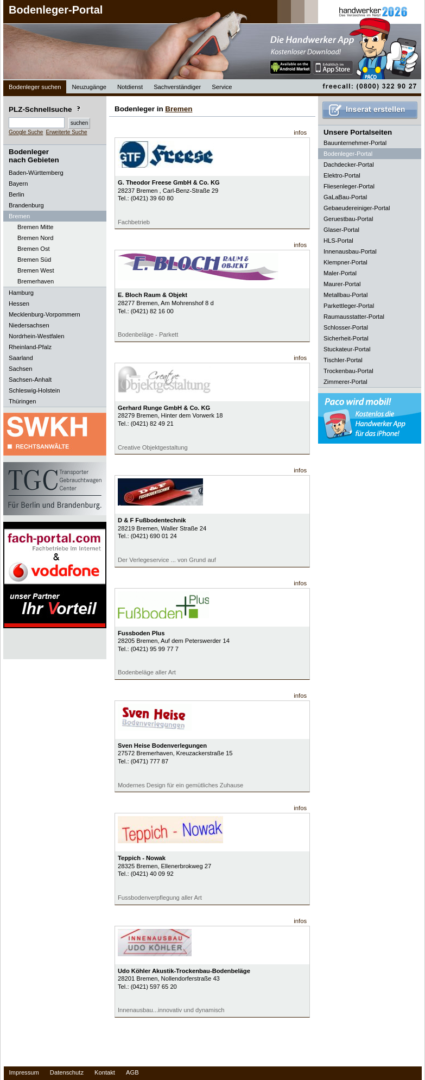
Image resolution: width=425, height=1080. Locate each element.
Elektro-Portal (341, 175)
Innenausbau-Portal (350, 251)
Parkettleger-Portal (348, 305)
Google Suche (26, 132)
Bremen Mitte (35, 227)
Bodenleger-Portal (56, 10)
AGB (132, 1072)
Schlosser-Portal (345, 327)
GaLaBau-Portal (345, 197)
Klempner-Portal (345, 262)
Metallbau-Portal (345, 295)
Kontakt (104, 1072)
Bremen (178, 109)
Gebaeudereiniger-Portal (356, 208)
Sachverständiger (177, 87)
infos (300, 132)
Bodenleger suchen (35, 87)
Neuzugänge (89, 87)
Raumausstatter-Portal (353, 316)
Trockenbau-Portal (348, 371)
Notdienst (130, 87)
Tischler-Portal (343, 360)
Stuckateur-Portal (346, 349)
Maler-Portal (340, 273)
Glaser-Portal (341, 229)
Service (222, 87)
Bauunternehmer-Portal (354, 143)
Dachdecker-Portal (348, 164)
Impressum (24, 1072)
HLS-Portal (338, 240)
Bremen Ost (33, 248)
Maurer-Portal (341, 284)
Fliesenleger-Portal (349, 186)
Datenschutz (67, 1072)
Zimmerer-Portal (345, 381)
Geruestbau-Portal (348, 219)
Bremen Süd (34, 259)
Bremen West (35, 270)
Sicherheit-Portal (346, 338)
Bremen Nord (35, 238)
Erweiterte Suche (66, 132)
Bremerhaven (35, 281)
